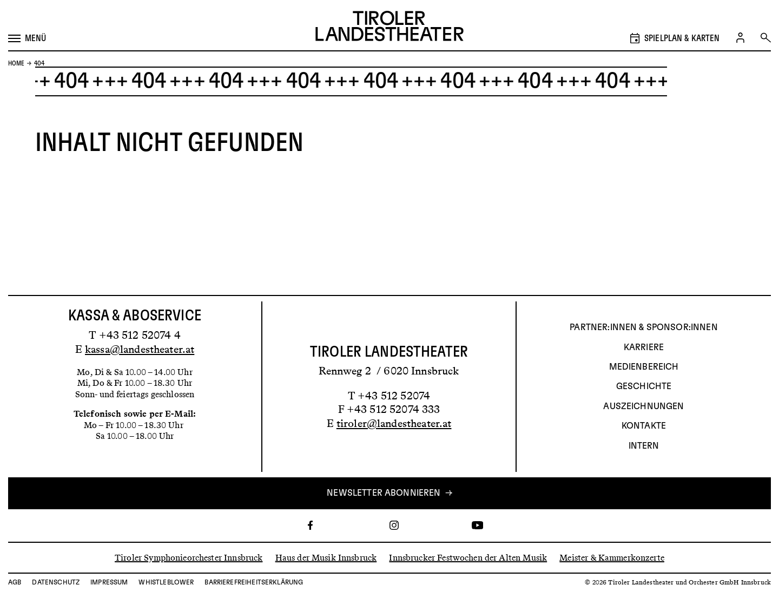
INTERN (644, 446)
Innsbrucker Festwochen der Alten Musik (468, 557)
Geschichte (644, 386)
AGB (14, 582)
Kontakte (644, 426)
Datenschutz (56, 582)
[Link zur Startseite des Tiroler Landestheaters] (389, 27)
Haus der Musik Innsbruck (326, 557)
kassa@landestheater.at (139, 349)
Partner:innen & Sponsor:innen (643, 327)
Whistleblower (166, 582)
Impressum (109, 582)
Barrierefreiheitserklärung (253, 582)
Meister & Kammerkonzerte (611, 557)
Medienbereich (644, 367)
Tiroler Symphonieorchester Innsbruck (188, 557)
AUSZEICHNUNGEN (643, 406)
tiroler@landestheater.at (394, 423)
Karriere (644, 347)
